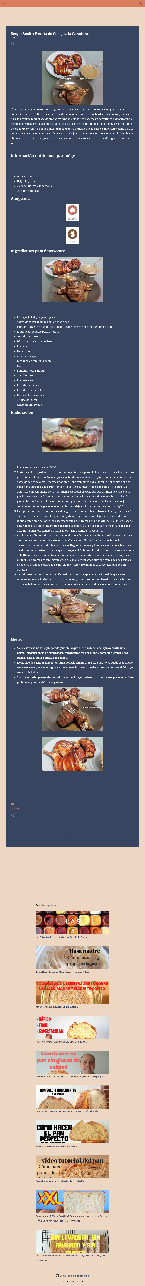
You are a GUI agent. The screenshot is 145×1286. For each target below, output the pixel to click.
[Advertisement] (72, 873)
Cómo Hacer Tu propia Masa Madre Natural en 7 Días (62, 972)
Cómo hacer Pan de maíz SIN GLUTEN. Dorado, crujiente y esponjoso (70, 1076)
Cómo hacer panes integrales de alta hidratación (60, 1181)
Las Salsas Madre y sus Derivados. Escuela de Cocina (61, 937)
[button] (12, 44)
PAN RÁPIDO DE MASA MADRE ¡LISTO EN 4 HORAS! (61, 1042)
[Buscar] (141, 3)
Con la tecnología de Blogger (72, 1275)
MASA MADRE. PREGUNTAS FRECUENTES (57, 1007)
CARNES (15, 808)
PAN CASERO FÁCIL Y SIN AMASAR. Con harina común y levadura (68, 1111)
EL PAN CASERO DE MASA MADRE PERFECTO (58, 1146)
